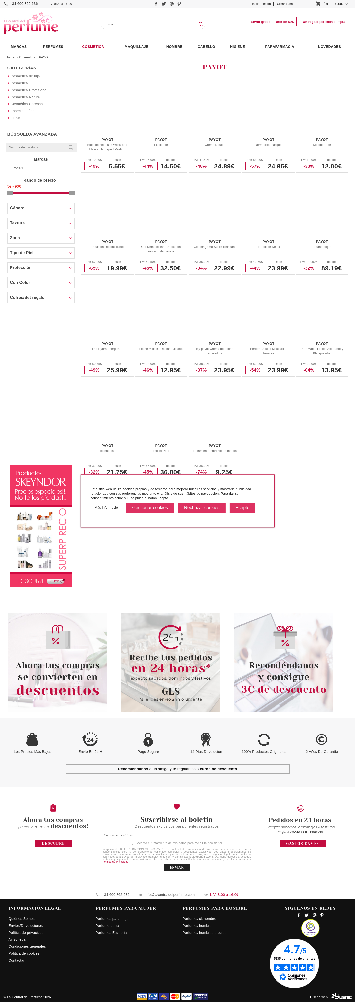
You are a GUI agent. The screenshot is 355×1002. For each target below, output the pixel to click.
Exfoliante (161, 145)
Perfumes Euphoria (111, 933)
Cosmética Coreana (27, 104)
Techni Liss (107, 451)
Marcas (19, 47)
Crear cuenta (286, 4)
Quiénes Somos (22, 919)
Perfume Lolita (107, 926)
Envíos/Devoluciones (26, 926)
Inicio (11, 57)
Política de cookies (24, 953)
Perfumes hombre (197, 926)
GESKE (17, 118)
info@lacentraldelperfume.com (170, 895)
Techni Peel (161, 451)
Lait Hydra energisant (107, 349)
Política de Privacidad (116, 861)
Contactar (17, 960)
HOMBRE (174, 47)
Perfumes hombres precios (205, 933)
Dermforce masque (268, 145)
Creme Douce (214, 145)
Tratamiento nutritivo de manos (215, 451)
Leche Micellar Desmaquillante (161, 349)
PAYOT (44, 57)
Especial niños (23, 111)
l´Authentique (322, 247)
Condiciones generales (27, 946)
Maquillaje (136, 47)
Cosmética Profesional (29, 90)
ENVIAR (177, 867)
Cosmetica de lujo (25, 76)
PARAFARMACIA (279, 47)
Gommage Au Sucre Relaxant (215, 247)
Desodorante (322, 145)
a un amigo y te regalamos (177, 769)
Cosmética (93, 47)
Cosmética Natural (26, 97)
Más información (106, 508)
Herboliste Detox (268, 247)
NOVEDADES (329, 47)
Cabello (206, 47)
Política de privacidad (26, 933)
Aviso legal (18, 939)
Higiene (237, 47)
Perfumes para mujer (113, 919)
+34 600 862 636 (24, 4)
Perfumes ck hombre (199, 919)
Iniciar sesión (261, 4)
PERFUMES (53, 47)
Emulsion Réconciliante (107, 247)
